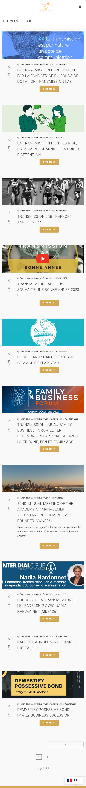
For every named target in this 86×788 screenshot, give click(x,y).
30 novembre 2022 (62, 351)
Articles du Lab (42, 64)
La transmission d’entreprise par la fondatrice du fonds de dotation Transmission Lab (47, 76)
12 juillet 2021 (70, 704)
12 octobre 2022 (71, 419)
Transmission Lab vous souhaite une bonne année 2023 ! (48, 290)
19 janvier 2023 (61, 211)
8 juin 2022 (59, 498)
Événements (53, 419)
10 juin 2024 (59, 138)
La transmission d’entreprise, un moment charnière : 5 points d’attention (48, 149)
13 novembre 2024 (62, 64)
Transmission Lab (27, 64)
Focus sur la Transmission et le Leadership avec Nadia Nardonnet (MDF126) (47, 606)
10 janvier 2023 (61, 278)
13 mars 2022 (60, 594)
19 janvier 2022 (61, 636)
